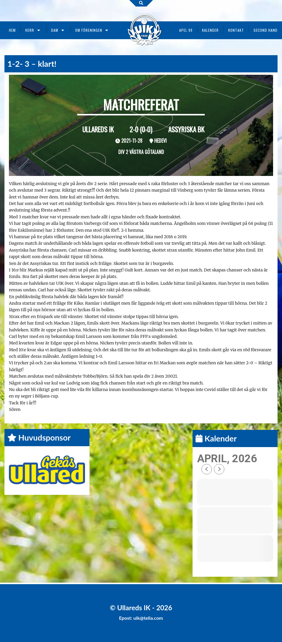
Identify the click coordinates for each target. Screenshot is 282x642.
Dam (54, 30)
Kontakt (236, 30)
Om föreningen (88, 30)
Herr (29, 30)
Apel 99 (186, 30)
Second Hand (265, 30)
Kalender (210, 30)
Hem (12, 30)
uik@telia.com (148, 618)
